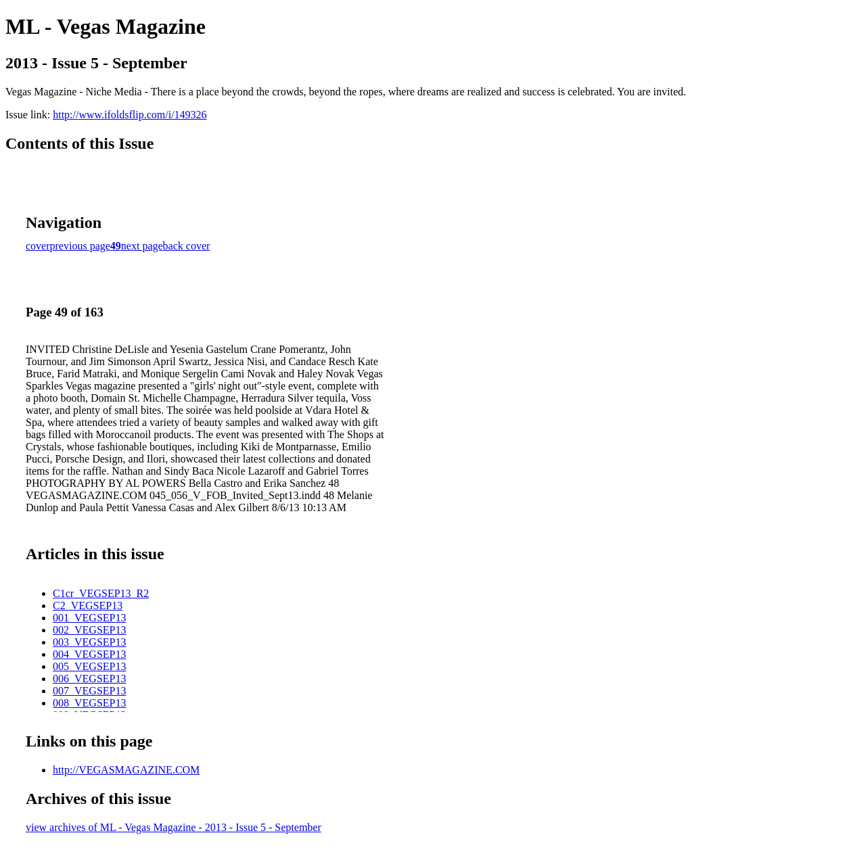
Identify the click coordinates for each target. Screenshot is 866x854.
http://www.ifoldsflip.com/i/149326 (129, 114)
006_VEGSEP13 (89, 678)
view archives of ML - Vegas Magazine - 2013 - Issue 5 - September (173, 827)
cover (38, 246)
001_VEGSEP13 (89, 617)
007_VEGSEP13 (89, 690)
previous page (80, 246)
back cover (186, 246)
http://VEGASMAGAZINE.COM (126, 770)
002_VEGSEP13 (89, 630)
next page (142, 246)
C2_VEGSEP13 (87, 605)
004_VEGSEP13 (89, 654)
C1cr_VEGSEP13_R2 (101, 593)
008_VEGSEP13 (89, 703)
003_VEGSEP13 (89, 642)
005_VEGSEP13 (89, 666)
